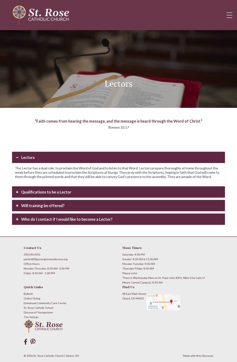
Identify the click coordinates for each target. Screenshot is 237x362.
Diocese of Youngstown (38, 312)
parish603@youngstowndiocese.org (46, 259)
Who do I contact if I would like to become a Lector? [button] (64, 219)
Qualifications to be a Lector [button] (43, 192)
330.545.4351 (32, 254)
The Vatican (31, 317)
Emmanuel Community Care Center (45, 303)
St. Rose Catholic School (38, 307)
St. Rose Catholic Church (48, 355)
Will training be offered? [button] (40, 205)
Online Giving (32, 298)
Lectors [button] (25, 157)
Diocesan (207, 355)
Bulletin (28, 293)
